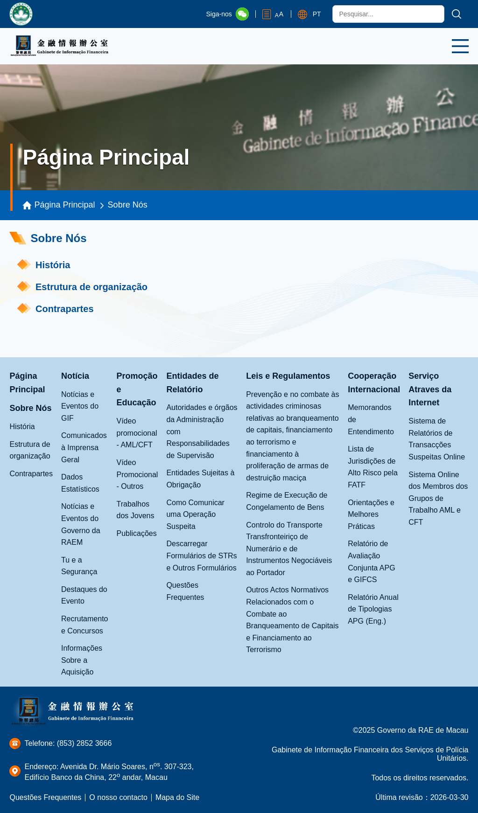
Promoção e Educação (136, 389)
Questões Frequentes (45, 797)
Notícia (75, 376)
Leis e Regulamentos (288, 376)
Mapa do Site (177, 797)
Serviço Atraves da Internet (429, 389)
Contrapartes (64, 309)
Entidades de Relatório (192, 382)
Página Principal (65, 204)
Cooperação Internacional (374, 382)
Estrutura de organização (91, 287)
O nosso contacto (118, 797)
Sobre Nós (128, 204)
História (52, 265)
